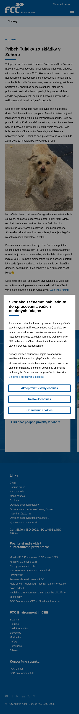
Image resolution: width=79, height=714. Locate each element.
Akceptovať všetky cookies (39, 388)
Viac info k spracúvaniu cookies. (26, 376)
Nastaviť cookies (39, 399)
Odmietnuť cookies (39, 410)
